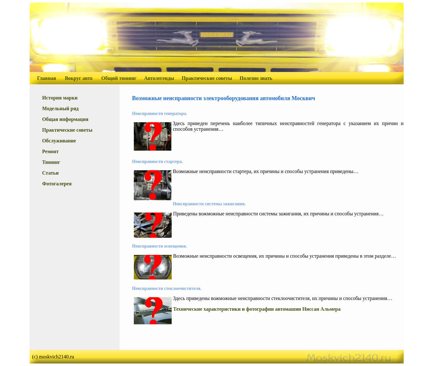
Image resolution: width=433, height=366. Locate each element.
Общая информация (65, 119)
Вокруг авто (78, 78)
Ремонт (50, 151)
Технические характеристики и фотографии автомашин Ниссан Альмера (257, 309)
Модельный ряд (60, 108)
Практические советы (207, 78)
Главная (46, 78)
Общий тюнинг (118, 78)
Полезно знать (256, 78)
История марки (60, 97)
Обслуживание (59, 140)
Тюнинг (51, 162)
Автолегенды (159, 78)
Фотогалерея (57, 183)
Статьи (50, 173)
